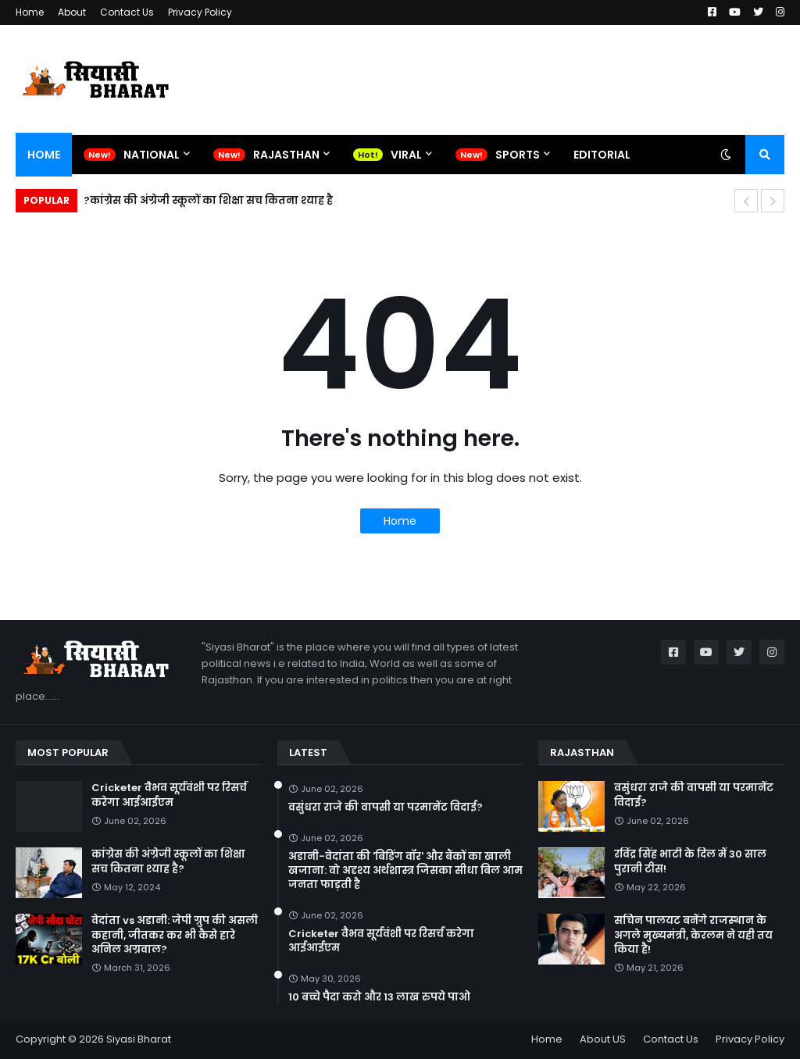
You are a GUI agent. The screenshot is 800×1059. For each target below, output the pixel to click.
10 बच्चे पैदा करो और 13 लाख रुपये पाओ (379, 997)
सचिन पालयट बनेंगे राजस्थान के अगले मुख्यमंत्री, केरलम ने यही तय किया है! (693, 935)
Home (30, 12)
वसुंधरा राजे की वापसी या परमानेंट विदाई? (385, 807)
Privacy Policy (200, 12)
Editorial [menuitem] (601, 154)
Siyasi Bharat (138, 1039)
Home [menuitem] (43, 154)
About (72, 12)
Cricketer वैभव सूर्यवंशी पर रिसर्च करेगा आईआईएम (169, 795)
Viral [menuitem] (406, 154)
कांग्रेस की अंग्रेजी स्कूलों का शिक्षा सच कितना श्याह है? (208, 200)
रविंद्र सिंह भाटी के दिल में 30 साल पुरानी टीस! (690, 861)
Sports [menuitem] (517, 154)
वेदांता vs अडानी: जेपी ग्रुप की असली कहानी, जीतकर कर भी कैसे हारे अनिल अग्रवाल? (174, 935)
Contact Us (127, 12)
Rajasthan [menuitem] (286, 154)
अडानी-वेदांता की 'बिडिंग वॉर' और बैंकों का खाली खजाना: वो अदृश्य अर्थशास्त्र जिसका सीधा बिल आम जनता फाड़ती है (405, 871)
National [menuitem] (151, 154)
